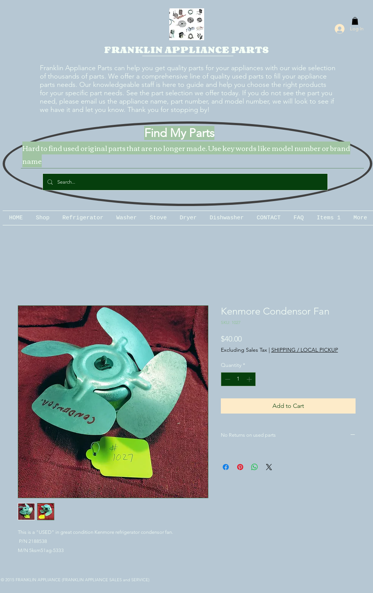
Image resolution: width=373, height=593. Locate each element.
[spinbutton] (238, 379)
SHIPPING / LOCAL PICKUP (304, 349)
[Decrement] (226, 379)
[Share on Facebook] (225, 467)
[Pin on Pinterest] (240, 467)
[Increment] (250, 379)
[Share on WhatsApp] (254, 467)
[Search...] (184, 182)
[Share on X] (269, 467)
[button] (355, 21)
